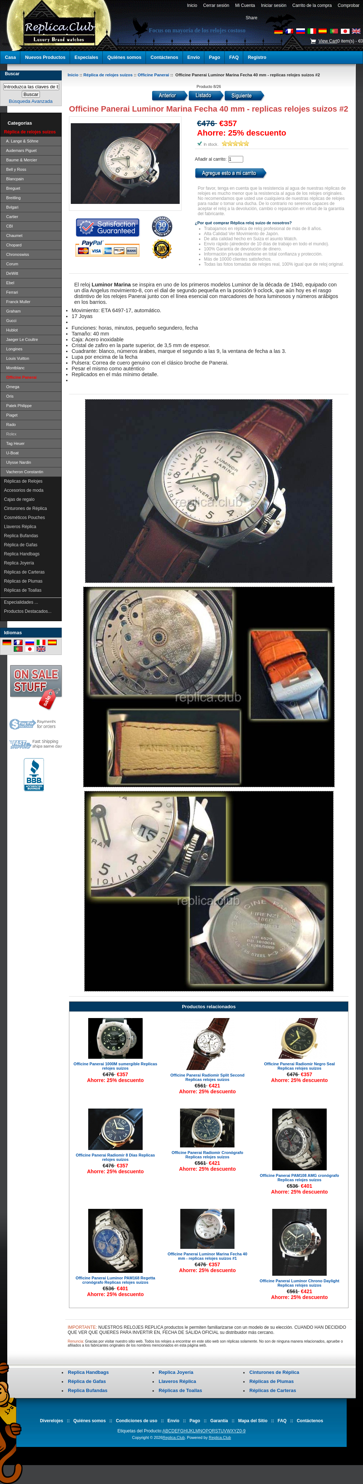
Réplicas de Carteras (24, 572)
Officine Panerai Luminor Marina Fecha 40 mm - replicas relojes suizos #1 (207, 1256)
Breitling (12, 198)
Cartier (11, 216)
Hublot (11, 330)
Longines (13, 349)
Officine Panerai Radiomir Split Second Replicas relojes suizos (207, 1077)
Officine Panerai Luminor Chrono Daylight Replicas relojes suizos (299, 1283)
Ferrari (11, 292)
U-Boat (11, 453)
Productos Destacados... (28, 611)
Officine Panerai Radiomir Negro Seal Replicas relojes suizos (299, 1066)
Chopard (12, 245)
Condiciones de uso (136, 1420)
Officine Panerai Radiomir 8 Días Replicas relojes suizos (115, 1157)
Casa (10, 57)
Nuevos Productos (45, 57)
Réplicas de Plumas (23, 581)
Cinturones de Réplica (25, 508)
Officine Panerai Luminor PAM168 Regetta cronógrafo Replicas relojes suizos (115, 1280)
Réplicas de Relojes (23, 481)
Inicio (191, 5)
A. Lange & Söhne (21, 141)
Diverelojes (51, 1420)
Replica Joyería (19, 563)
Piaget (10, 415)
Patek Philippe (18, 405)
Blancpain (14, 179)
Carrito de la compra (312, 5)
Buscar (12, 73)
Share (251, 17)
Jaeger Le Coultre (21, 339)
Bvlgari (11, 207)
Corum (11, 264)
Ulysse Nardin (17, 462)
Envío (193, 57)
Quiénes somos (124, 57)
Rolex (10, 434)
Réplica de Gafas (20, 544)
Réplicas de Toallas (22, 590)
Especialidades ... (21, 602)
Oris (8, 396)
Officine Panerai (153, 75)
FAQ (234, 57)
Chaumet (13, 235)
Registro (257, 57)
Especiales (86, 57)
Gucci (10, 320)
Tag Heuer (14, 443)
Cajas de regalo (19, 499)
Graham (12, 311)
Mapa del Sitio (253, 1420)
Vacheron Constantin (23, 472)
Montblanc (14, 368)
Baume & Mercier (20, 160)
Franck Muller (17, 301)
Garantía (219, 1420)
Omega (11, 387)
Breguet (12, 188)
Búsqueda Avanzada (31, 101)
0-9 (242, 1430)
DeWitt (11, 273)
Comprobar (348, 5)
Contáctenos (164, 57)
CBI (8, 226)
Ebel (9, 283)
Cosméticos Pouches (24, 517)
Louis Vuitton (16, 358)
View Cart (327, 41)
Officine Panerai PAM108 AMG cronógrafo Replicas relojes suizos (299, 1177)
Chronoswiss (16, 254)
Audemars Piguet (20, 150)
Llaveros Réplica (20, 526)
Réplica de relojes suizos (107, 75)
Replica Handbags (22, 553)
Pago (214, 57)
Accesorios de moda (24, 490)
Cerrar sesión (216, 5)
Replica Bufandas (21, 535)
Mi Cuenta (245, 5)
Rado (10, 424)
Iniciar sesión (273, 5)
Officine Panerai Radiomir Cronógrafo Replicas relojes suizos (207, 1154)
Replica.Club (174, 1437)
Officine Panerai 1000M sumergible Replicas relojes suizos (115, 1066)
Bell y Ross (15, 169)
